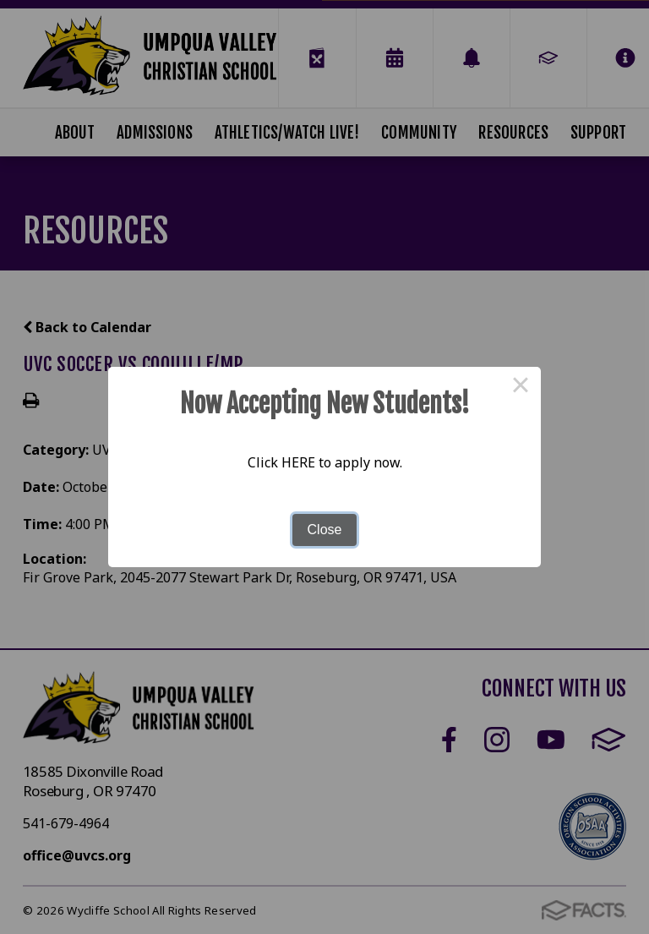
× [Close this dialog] (520, 387)
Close (325, 529)
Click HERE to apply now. (325, 462)
